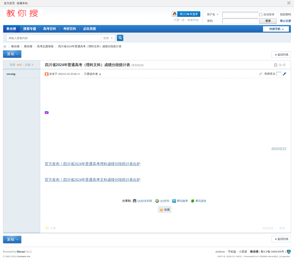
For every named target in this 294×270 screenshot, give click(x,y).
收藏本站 (22, 3)
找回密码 (285, 14)
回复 (53, 228)
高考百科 (49, 29)
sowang (11, 74)
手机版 (232, 251)
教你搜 (11, 29)
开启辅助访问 (284, 3)
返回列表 (282, 54)
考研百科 (69, 29)
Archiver (220, 251)
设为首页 (9, 3)
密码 (210, 20)
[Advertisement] (167, 112)
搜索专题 (29, 29)
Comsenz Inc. (24, 256)
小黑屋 (243, 251)
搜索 (106, 38)
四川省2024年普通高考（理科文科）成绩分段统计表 (90, 46)
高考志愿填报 (45, 46)
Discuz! (21, 251)
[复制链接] (137, 65)
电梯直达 (269, 73)
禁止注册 (285, 20)
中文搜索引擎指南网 (5, 46)
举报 (282, 228)
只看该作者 (91, 74)
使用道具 (268, 228)
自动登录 (266, 14)
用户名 (211, 14)
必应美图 (89, 29)
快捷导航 (274, 29)
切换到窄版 (288, 3)
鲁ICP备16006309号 (272, 251)
